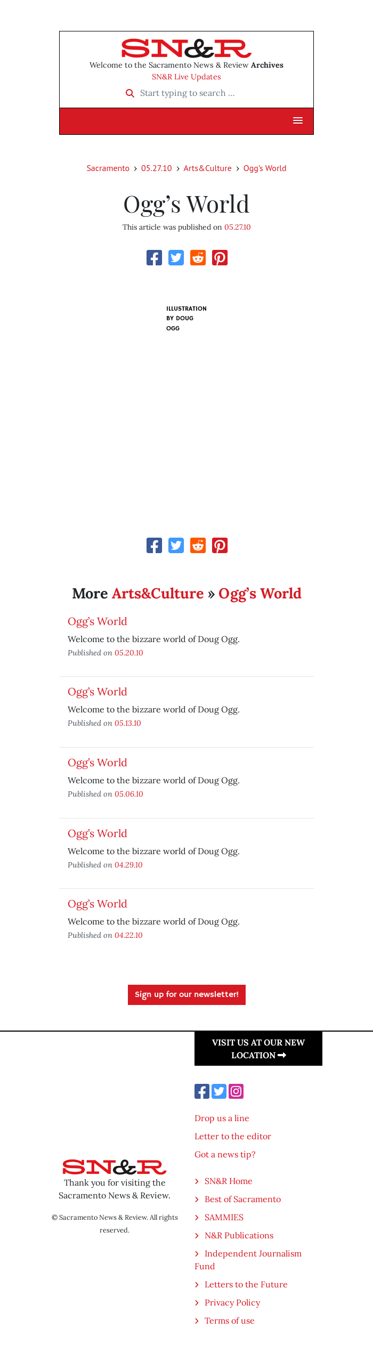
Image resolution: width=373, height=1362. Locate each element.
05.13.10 (128, 723)
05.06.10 (129, 794)
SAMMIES (224, 1217)
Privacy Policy (232, 1302)
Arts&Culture (208, 168)
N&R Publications (239, 1235)
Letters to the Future (246, 1284)
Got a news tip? (225, 1154)
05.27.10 (156, 168)
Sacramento (107, 168)
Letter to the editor (232, 1136)
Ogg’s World (265, 168)
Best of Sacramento (243, 1199)
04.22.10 (129, 935)
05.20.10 (129, 652)
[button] (298, 121)
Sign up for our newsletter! (187, 995)
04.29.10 (129, 865)
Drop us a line (221, 1118)
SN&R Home (229, 1180)
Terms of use (230, 1320)
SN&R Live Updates (186, 77)
